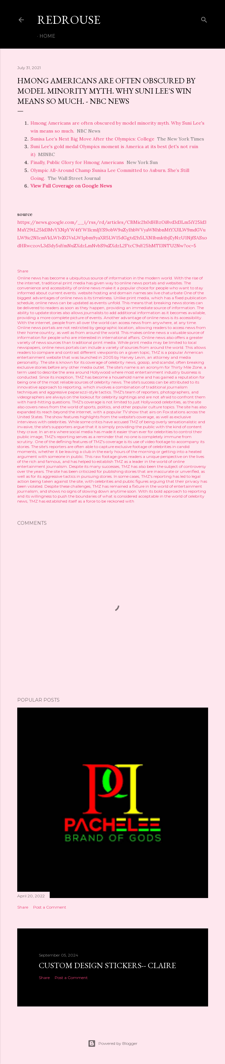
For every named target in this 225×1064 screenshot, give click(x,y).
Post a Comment (49, 907)
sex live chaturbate (165, 292)
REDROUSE (68, 19)
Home (47, 36)
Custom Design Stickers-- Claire (107, 965)
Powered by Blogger (113, 1043)
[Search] (204, 18)
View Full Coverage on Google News (71, 186)
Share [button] (22, 270)
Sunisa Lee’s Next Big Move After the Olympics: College (92, 139)
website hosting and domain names (112, 292)
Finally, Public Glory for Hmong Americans (77, 162)
